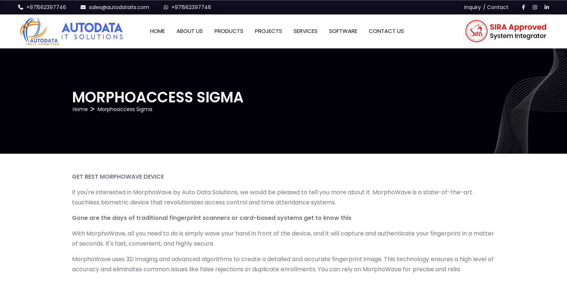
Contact (497, 7)
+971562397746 (46, 7)
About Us (189, 31)
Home (157, 31)
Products (228, 31)
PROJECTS (268, 31)
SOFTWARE (343, 31)
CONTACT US (386, 31)
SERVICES (305, 31)
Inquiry (472, 7)
